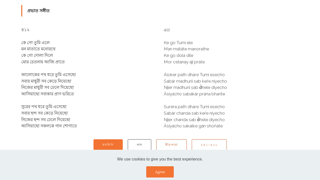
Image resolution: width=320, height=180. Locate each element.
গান (139, 145)
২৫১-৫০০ (209, 145)
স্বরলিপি (108, 145)
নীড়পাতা (171, 145)
